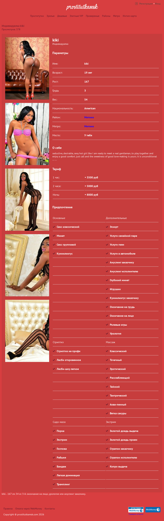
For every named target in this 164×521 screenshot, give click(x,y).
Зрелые (50, 15)
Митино (89, 117)
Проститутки (37, 15)
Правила (8, 508)
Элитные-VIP (76, 15)
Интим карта (130, 15)
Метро (116, 15)
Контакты (50, 508)
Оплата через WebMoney (28, 508)
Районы (106, 15)
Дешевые (62, 15)
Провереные (92, 15)
